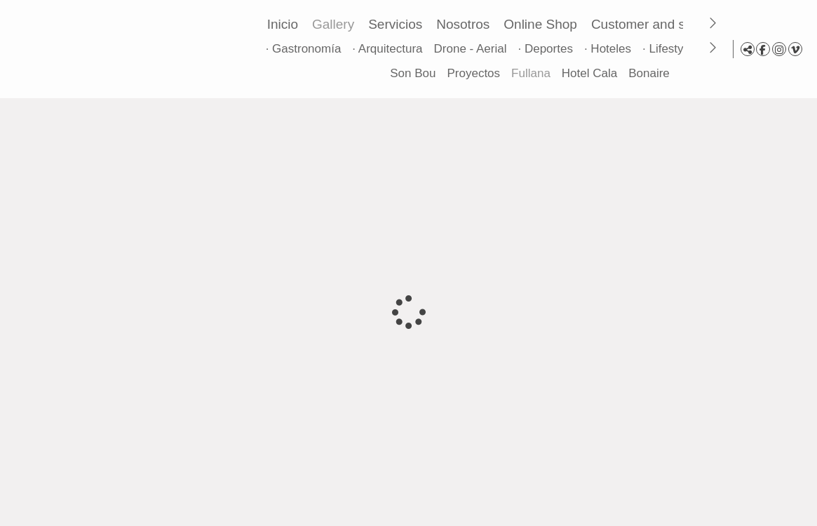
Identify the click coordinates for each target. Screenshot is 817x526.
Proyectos (470, 73)
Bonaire (646, 73)
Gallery (336, 24)
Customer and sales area (668, 24)
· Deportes (548, 48)
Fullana (528, 73)
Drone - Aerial (473, 48)
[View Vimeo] (795, 49)
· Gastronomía (306, 48)
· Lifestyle (670, 48)
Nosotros (466, 24)
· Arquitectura (391, 48)
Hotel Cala (586, 73)
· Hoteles (610, 48)
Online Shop (544, 24)
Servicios (399, 24)
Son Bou (410, 73)
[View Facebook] (763, 49)
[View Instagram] (779, 49)
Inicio (285, 24)
